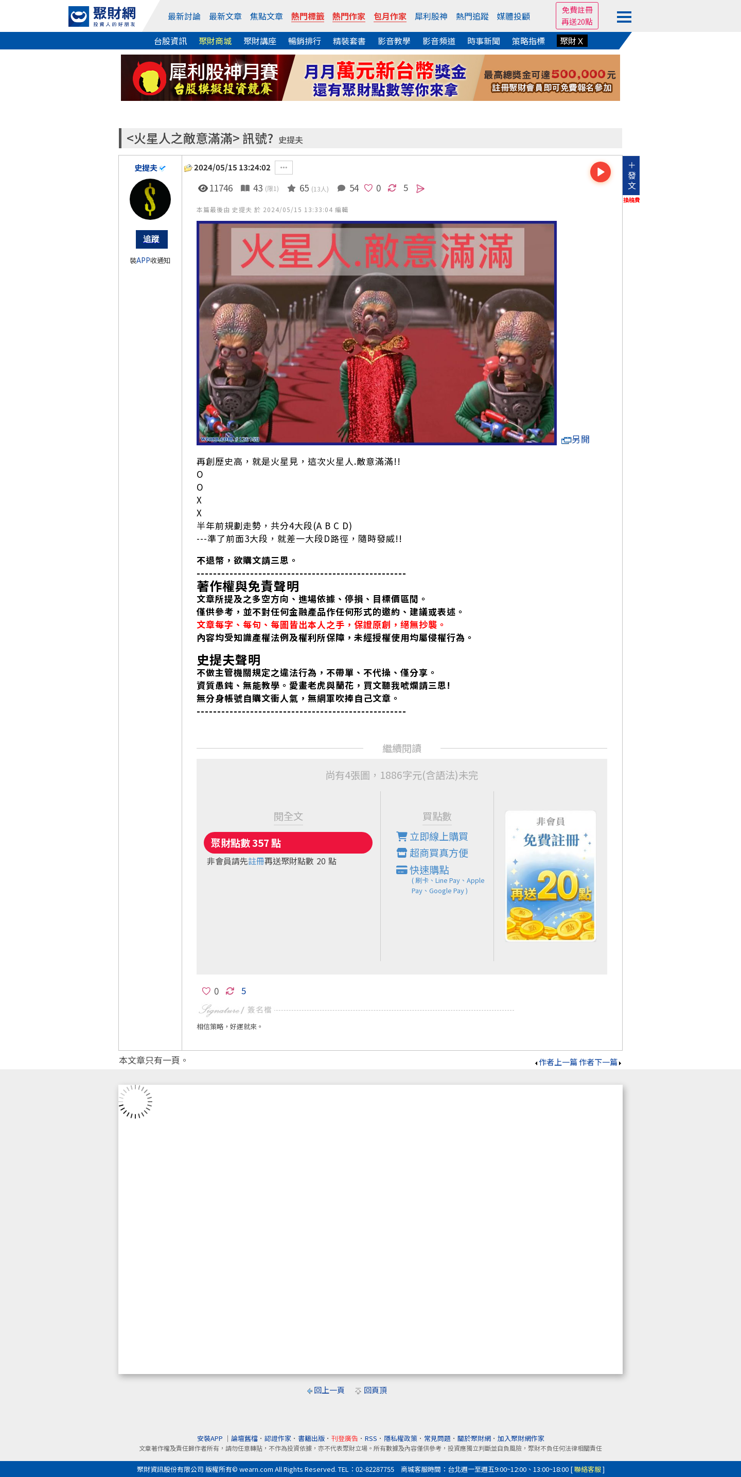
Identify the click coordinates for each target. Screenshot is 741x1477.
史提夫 (290, 140)
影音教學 (394, 40)
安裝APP (210, 1438)
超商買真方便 (432, 852)
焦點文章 (266, 16)
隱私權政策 (400, 1438)
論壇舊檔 (244, 1438)
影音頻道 (438, 40)
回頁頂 (375, 1389)
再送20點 (577, 21)
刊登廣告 (344, 1438)
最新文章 (225, 16)
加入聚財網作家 (521, 1438)
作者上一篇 (555, 1061)
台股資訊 (170, 40)
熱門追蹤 (472, 16)
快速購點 (445, 879)
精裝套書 (349, 40)
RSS (371, 1438)
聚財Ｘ (572, 40)
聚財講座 (259, 40)
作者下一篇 (601, 1061)
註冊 (256, 861)
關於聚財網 (474, 1438)
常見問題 (437, 1438)
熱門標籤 (307, 16)
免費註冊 (577, 9)
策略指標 (528, 40)
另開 (575, 438)
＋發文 (632, 175)
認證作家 (277, 1438)
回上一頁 (329, 1389)
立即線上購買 (432, 836)
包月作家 (390, 16)
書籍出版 (311, 1438)
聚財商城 (215, 40)
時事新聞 (483, 40)
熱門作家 (348, 16)
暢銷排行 (304, 40)
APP (143, 260)
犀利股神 (431, 16)
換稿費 (631, 200)
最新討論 (184, 16)
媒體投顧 (513, 16)
